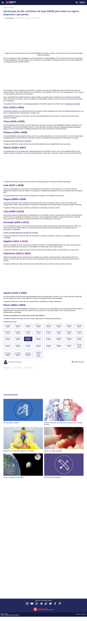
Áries (39, 97)
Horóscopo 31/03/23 (69, 346)
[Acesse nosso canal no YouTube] (31, 603)
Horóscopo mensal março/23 (79, 346)
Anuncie (83, 614)
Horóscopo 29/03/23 (48, 346)
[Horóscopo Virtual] (23, 2)
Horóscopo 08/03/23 (79, 326)
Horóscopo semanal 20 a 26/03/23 (28, 354)
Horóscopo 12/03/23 (38, 332)
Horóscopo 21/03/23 (48, 339)
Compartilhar (78, 362)
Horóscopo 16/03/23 (79, 332)
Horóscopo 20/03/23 (38, 339)
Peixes (26, 58)
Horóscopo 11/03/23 (28, 332)
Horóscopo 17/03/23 (7, 339)
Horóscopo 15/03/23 (69, 332)
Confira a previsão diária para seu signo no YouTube (20, 232)
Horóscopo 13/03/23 (48, 332)
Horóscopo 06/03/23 (59, 326)
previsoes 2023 (28, 367)
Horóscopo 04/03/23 (38, 326)
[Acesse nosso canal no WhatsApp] (36, 603)
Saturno (53, 58)
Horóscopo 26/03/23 (18, 346)
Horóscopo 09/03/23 (7, 332)
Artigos (5, 7)
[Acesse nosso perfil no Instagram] (27, 603)
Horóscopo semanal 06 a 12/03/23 (7, 354)
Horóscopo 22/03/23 (59, 339)
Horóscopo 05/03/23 (48, 326)
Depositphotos (15, 615)
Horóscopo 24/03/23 (79, 339)
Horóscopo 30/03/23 (59, 346)
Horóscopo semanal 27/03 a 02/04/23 (38, 354)
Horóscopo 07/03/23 (69, 326)
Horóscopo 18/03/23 (18, 339)
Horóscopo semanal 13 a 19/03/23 (18, 354)
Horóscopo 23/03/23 (69, 339)
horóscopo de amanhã (72, 104)
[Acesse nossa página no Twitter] (50, 603)
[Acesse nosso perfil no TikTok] (45, 603)
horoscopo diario (17, 367)
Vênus (78, 60)
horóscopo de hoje (32, 104)
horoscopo (7, 367)
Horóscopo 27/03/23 (28, 346)
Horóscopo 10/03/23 (18, 332)
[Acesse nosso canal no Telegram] (41, 603)
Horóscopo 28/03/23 (38, 346)
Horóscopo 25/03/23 (7, 346)
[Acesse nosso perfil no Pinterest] (59, 603)
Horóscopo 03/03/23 (28, 326)
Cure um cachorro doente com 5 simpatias (17, 141)
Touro (22, 90)
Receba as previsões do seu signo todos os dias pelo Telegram (24, 315)
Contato (78, 614)
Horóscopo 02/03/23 (18, 326)
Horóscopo (11, 7)
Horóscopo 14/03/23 (59, 332)
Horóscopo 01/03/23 (7, 326)
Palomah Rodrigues (9, 18)
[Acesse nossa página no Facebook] (55, 603)
